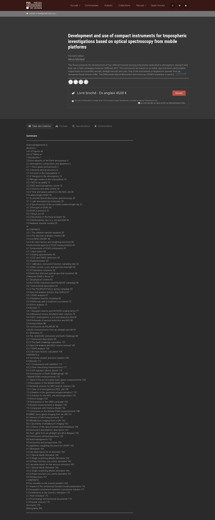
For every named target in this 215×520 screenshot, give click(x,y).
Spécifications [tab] (81, 126)
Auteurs (108, 5)
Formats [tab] (61, 126)
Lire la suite (181, 73)
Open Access (158, 5)
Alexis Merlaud (76, 59)
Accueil (74, 5)
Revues (140, 5)
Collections (124, 5)
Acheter (179, 93)
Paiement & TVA (151, 101)
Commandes (91, 5)
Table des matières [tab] (40, 126)
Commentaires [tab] (103, 126)
